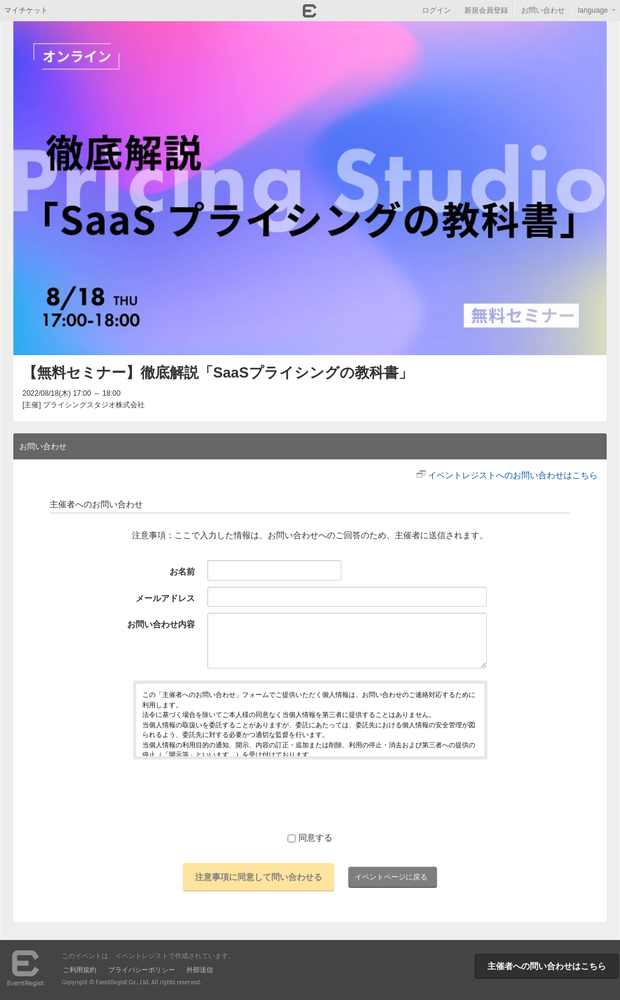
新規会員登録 (486, 10)
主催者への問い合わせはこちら (546, 966)
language (593, 10)
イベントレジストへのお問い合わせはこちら (513, 475)
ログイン (436, 10)
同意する (310, 837)
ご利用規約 (79, 969)
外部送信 (199, 969)
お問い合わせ (543, 10)
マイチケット (26, 10)
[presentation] (310, 795)
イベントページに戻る (391, 877)
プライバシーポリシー (141, 969)
